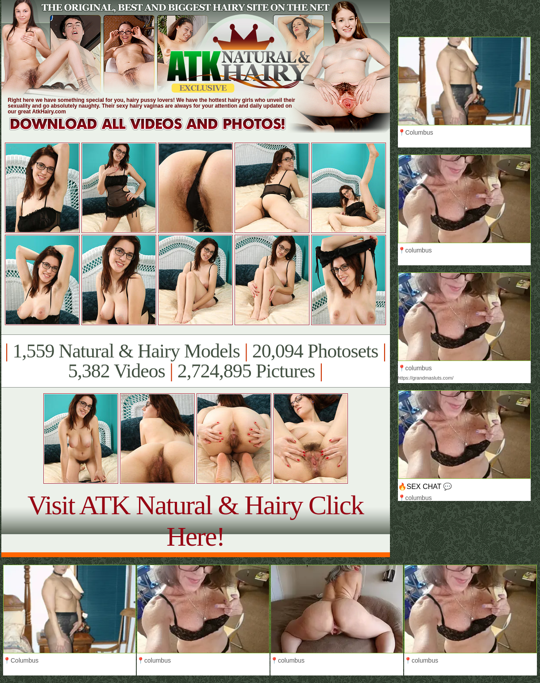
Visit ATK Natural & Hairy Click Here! (195, 520)
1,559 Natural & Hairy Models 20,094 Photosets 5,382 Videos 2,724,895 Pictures (195, 361)
